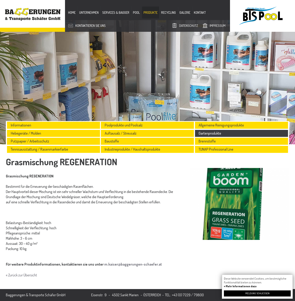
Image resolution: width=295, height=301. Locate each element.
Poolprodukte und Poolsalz (124, 125)
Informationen (21, 125)
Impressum (217, 25)
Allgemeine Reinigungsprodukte (221, 125)
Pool (136, 12)
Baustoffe (112, 141)
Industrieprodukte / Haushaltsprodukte (132, 149)
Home (72, 12)
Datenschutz (188, 25)
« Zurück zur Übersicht (21, 275)
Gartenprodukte (210, 133)
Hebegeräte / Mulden (26, 133)
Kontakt (200, 12)
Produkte (151, 12)
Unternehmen (89, 12)
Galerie (184, 12)
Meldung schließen (257, 293)
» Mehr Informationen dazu (240, 286)
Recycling (168, 12)
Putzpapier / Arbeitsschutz (30, 141)
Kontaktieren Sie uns (90, 25)
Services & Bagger (115, 12)
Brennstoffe (207, 141)
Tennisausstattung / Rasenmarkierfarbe (39, 149)
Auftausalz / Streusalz (121, 133)
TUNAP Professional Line (216, 149)
